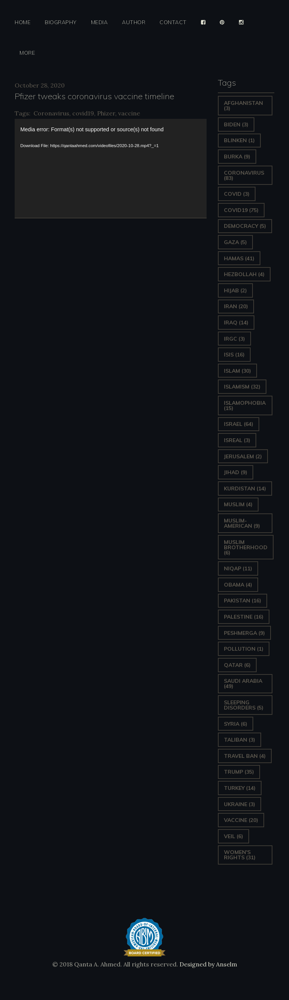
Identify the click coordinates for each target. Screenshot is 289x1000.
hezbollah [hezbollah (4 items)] (244, 274)
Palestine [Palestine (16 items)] (243, 616)
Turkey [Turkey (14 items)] (240, 788)
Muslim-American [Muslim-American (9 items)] (242, 523)
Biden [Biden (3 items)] (236, 124)
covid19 (83, 113)
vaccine (129, 113)
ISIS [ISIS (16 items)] (234, 354)
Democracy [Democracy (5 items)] (245, 226)
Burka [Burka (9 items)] (237, 156)
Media (99, 22)
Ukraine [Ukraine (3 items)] (239, 804)
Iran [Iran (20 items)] (236, 306)
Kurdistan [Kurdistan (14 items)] (245, 488)
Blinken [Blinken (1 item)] (239, 140)
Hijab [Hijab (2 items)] (235, 290)
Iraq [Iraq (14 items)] (236, 322)
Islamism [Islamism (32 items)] (242, 386)
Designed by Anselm (207, 964)
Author (133, 22)
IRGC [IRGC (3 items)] (234, 338)
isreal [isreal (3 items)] (237, 440)
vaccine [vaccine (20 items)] (241, 820)
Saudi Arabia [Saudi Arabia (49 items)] (243, 683)
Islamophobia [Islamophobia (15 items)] (245, 405)
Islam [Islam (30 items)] (237, 370)
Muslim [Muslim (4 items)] (238, 504)
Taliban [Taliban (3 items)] (239, 739)
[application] (111, 168)
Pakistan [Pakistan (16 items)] (242, 600)
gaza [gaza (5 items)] (235, 242)
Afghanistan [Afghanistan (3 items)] (243, 106)
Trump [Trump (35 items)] (239, 771)
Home (22, 22)
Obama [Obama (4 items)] (238, 584)
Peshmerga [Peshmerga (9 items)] (244, 633)
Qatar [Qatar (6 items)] (237, 665)
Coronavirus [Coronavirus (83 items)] (244, 175)
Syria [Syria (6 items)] (235, 723)
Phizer (106, 113)
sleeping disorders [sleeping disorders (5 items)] (243, 705)
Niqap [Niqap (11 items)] (238, 568)
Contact (173, 22)
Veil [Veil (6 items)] (233, 836)
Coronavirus (51, 113)
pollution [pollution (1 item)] (243, 648)
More (27, 53)
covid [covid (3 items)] (236, 193)
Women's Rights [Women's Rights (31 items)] (240, 855)
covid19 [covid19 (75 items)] (241, 210)
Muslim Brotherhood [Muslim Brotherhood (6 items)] (246, 547)
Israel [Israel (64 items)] (238, 424)
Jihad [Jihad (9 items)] (235, 472)
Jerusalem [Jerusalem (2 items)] (243, 456)
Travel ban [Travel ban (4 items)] (245, 756)
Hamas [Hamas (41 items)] (239, 258)
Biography (61, 22)
